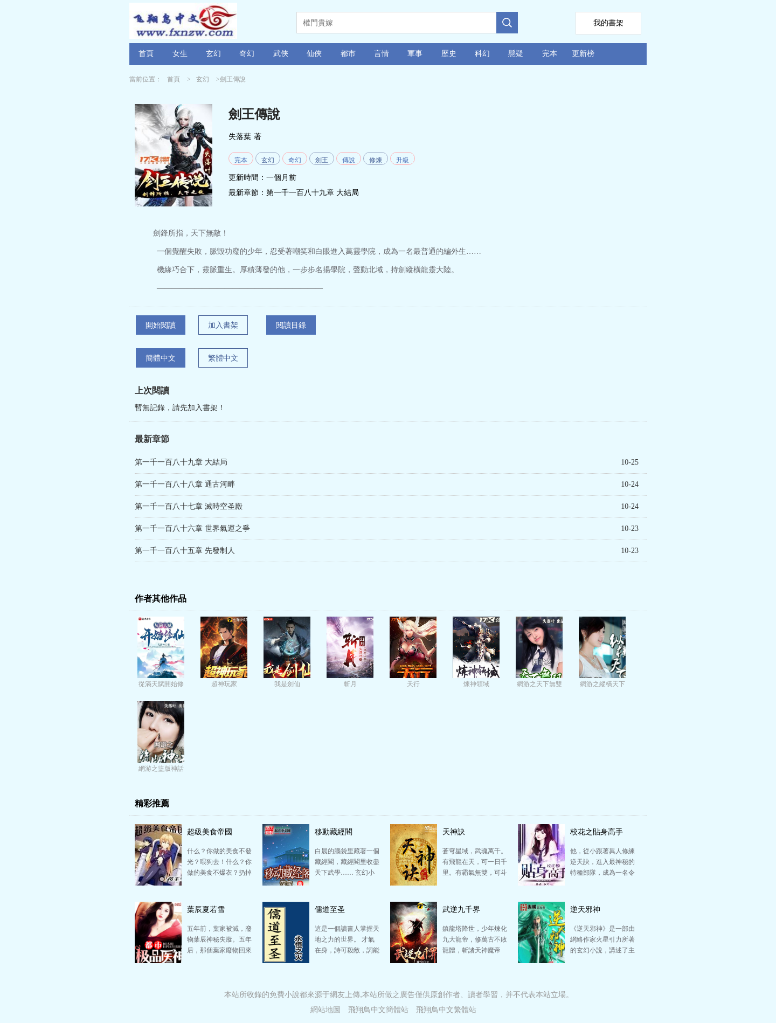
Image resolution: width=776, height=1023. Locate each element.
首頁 (146, 54)
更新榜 (583, 54)
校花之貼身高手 (596, 832)
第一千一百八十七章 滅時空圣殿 (188, 506)
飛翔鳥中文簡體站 (378, 1010)
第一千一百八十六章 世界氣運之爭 (192, 528)
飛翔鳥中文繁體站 (446, 1010)
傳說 (348, 160)
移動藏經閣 (333, 832)
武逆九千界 (461, 910)
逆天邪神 (585, 910)
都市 (348, 54)
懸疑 (515, 54)
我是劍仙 (287, 684)
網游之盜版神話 (161, 768)
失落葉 (239, 137)
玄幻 (213, 54)
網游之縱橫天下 (602, 684)
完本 (549, 54)
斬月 (350, 684)
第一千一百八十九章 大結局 (312, 193)
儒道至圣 (330, 910)
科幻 (482, 54)
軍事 (414, 54)
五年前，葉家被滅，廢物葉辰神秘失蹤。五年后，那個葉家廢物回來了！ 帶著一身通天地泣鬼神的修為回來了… (219, 950)
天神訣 (453, 832)
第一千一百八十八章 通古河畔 (185, 484)
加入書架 (223, 325)
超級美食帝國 (209, 832)
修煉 (375, 160)
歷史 (448, 54)
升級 (402, 160)
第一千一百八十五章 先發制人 (185, 551)
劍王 (321, 160)
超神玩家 (224, 684)
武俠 (280, 54)
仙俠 (314, 54)
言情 (381, 54)
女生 (180, 54)
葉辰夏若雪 (206, 910)
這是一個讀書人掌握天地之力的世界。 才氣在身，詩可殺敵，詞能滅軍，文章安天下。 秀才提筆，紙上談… (347, 950)
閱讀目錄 (291, 325)
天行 (413, 684)
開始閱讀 (161, 325)
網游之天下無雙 (539, 684)
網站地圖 (325, 1010)
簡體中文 (161, 358)
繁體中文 (223, 358)
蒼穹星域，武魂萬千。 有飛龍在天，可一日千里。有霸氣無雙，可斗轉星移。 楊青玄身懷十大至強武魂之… (474, 872)
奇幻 (246, 54)
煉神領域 (476, 684)
